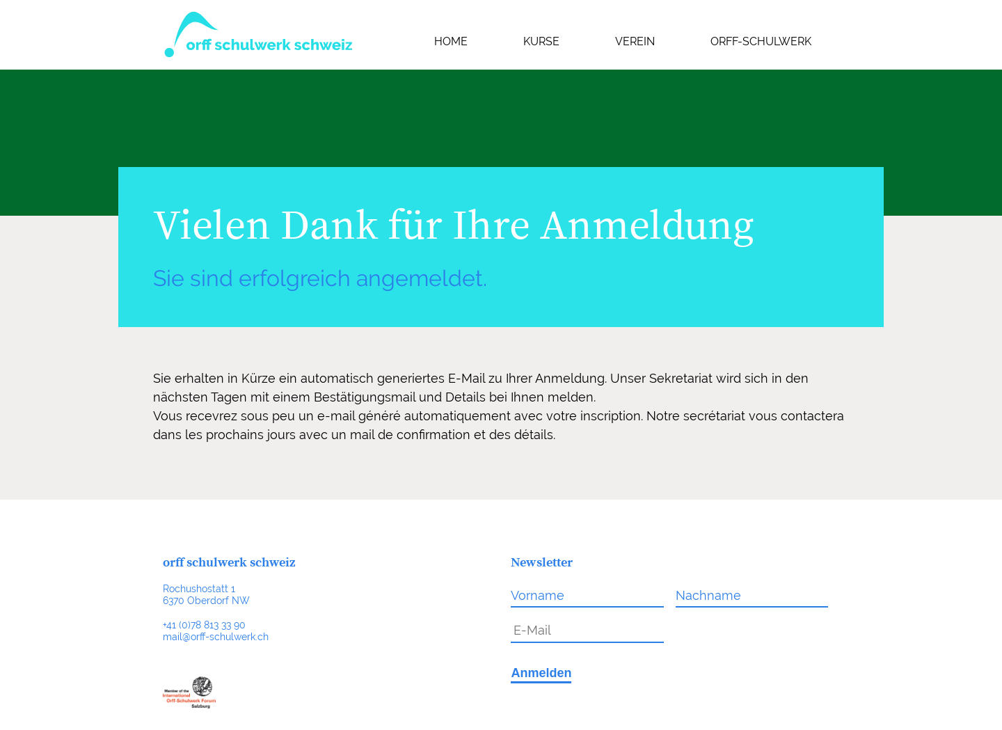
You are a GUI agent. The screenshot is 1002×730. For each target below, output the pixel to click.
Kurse (541, 41)
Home (451, 41)
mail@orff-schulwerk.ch (216, 636)
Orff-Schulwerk (760, 41)
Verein (635, 41)
